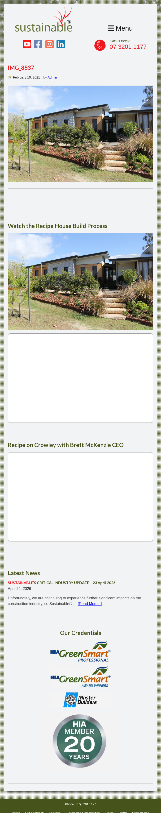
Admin (52, 77)
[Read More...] (90, 604)
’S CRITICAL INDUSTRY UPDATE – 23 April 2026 (61, 582)
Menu (120, 28)
